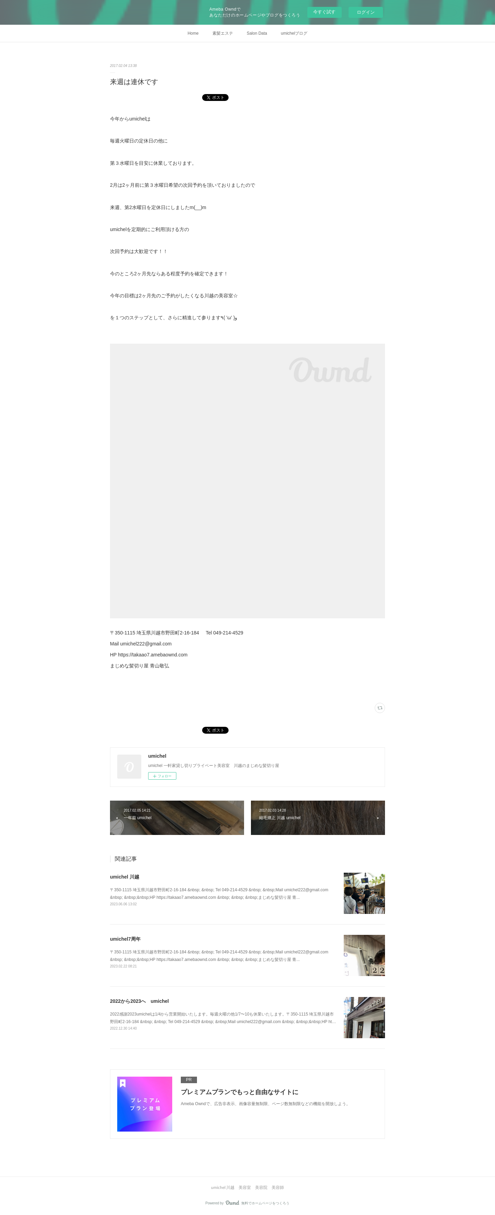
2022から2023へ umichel (139, 1001)
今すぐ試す (324, 11)
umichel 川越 (124, 877)
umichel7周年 (125, 939)
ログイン (366, 12)
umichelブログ (294, 33)
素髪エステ (222, 33)
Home (193, 33)
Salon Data (257, 33)
